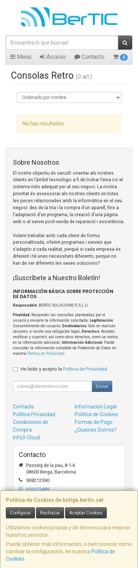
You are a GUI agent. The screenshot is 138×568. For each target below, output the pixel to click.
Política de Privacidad (45, 353)
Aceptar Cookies (86, 512)
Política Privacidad (34, 414)
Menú (20, 56)
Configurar (20, 512)
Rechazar (50, 512)
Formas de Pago (94, 422)
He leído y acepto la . (64, 369)
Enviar (102, 386)
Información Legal (96, 407)
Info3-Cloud (26, 437)
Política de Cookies (96, 414)
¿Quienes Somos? (96, 430)
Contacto (89, 56)
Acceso (53, 56)
